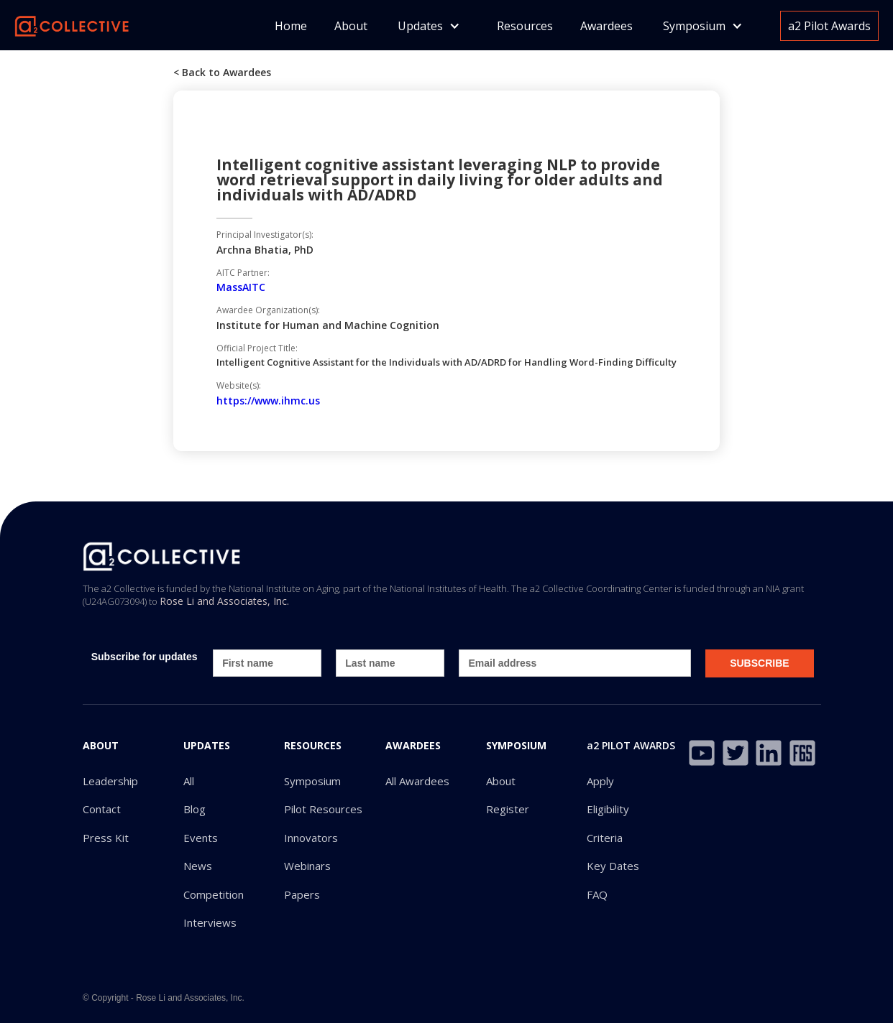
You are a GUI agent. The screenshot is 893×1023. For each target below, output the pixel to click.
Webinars (307, 866)
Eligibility (608, 809)
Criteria (605, 838)
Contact (102, 809)
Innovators (311, 838)
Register (507, 809)
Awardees (606, 26)
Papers (302, 895)
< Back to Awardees (222, 72)
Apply (600, 781)
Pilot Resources (323, 809)
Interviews (210, 923)
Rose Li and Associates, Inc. (224, 601)
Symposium (312, 781)
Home (291, 26)
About (350, 26)
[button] (429, 25)
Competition (213, 895)
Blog (194, 809)
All (188, 781)
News (197, 866)
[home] (71, 24)
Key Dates (613, 866)
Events (200, 838)
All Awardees (417, 781)
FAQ (597, 895)
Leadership (110, 781)
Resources (525, 26)
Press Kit (106, 838)
